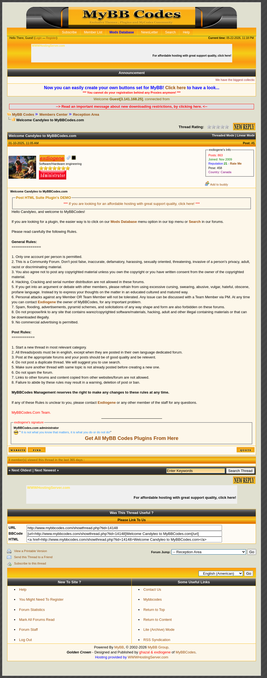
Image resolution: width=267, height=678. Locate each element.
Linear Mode (246, 135)
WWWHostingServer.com (148, 657)
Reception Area (86, 114)
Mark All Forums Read (37, 620)
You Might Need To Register (41, 599)
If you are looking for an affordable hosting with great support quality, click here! (132, 204)
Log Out (25, 640)
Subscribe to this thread (30, 563)
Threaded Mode (223, 135)
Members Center (53, 114)
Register (51, 37)
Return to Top (154, 610)
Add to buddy (216, 184)
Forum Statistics (32, 610)
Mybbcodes (152, 599)
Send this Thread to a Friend (33, 557)
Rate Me (236, 163)
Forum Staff (28, 629)
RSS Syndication (156, 640)
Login (38, 37)
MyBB (119, 647)
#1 (253, 143)
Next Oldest (21, 470)
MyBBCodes (185, 652)
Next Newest (45, 470)
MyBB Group (158, 647)
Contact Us (152, 589)
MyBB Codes (23, 114)
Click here (175, 87)
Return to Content (157, 620)
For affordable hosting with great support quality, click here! (192, 55)
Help (23, 589)
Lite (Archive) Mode (159, 629)
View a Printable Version (30, 551)
